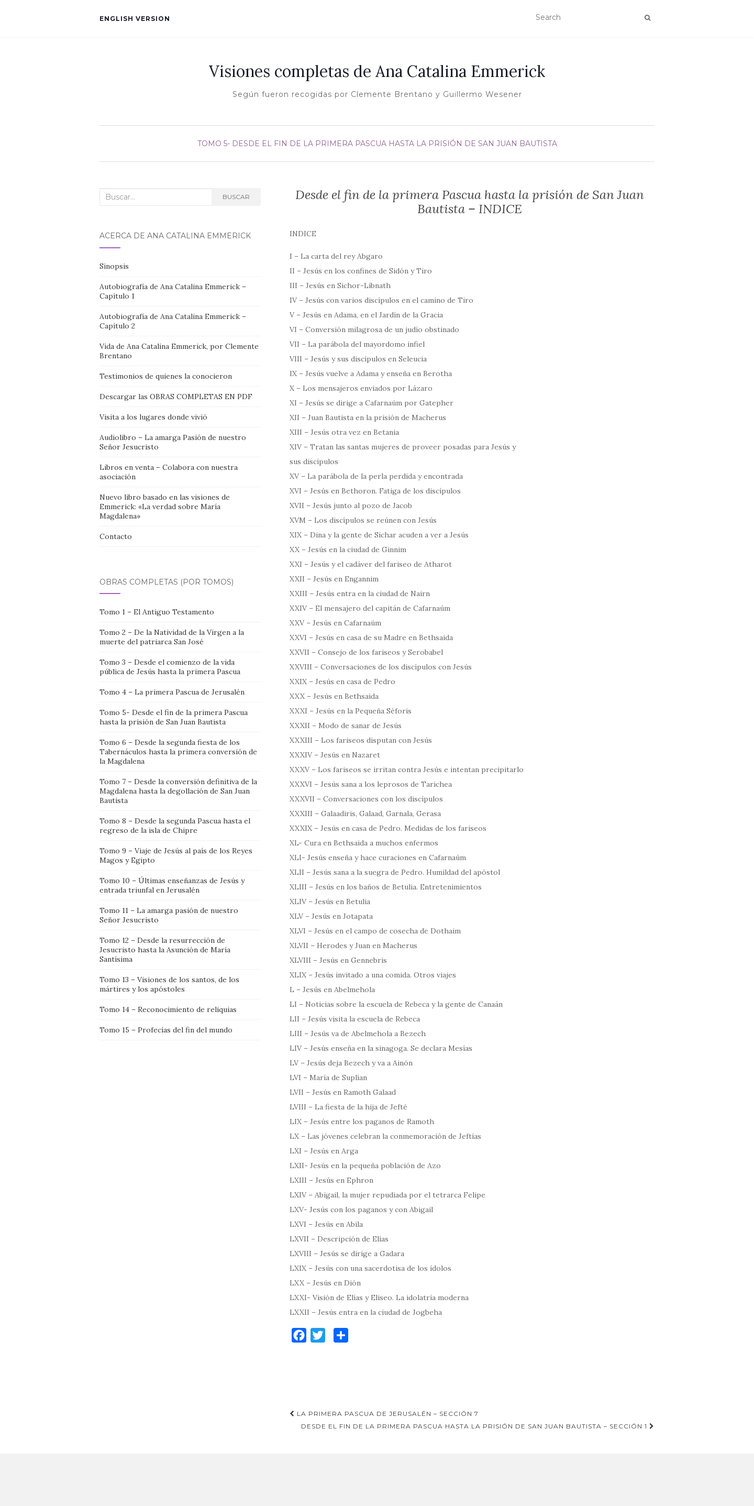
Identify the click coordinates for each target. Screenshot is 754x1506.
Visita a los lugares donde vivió (153, 417)
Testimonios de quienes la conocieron (165, 376)
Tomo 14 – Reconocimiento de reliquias (168, 1009)
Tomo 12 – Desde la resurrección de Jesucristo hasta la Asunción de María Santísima (164, 950)
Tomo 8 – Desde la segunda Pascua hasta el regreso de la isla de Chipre (174, 825)
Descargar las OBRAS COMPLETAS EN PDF (175, 396)
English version (134, 19)
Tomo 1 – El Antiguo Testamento (156, 612)
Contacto (115, 536)
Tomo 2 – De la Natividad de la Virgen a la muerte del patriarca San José (171, 637)
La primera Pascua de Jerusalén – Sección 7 (384, 1413)
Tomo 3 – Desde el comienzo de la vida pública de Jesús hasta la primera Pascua (169, 666)
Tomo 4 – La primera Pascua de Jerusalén (172, 692)
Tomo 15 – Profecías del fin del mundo (165, 1030)
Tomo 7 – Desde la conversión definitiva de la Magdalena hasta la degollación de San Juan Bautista (178, 791)
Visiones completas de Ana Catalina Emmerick (377, 71)
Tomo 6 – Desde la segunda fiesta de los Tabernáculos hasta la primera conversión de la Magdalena (178, 752)
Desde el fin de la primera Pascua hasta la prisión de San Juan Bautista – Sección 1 (478, 1426)
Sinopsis (114, 266)
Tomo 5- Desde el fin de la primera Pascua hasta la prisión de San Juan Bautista (377, 143)
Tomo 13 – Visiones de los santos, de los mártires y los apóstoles (169, 984)
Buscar (236, 197)
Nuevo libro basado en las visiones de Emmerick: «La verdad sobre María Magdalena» (164, 506)
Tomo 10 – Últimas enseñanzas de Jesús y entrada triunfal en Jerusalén (172, 885)
